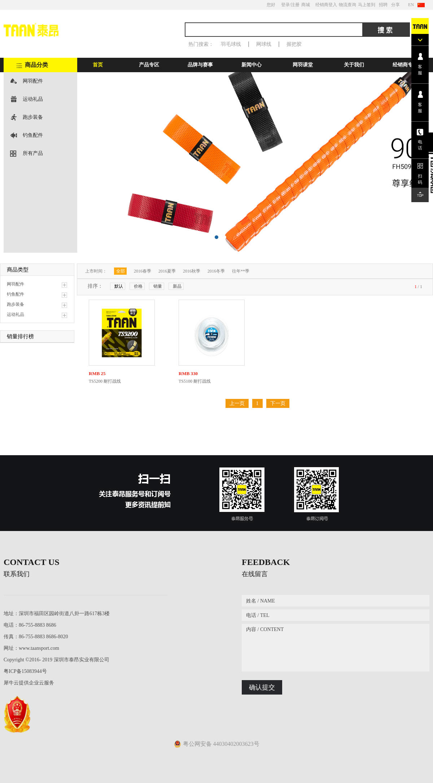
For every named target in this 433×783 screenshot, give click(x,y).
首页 (98, 65)
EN (411, 4)
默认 (118, 286)
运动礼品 (33, 99)
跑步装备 (33, 117)
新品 (177, 286)
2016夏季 (167, 271)
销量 (157, 286)
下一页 (277, 403)
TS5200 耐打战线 (105, 381)
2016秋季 (191, 271)
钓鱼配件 (33, 135)
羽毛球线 (231, 44)
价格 (138, 286)
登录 (285, 4)
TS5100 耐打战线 (195, 381)
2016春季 (142, 271)
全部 (120, 271)
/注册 (294, 4)
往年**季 (240, 271)
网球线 (263, 44)
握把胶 (294, 44)
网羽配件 (33, 81)
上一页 (237, 403)
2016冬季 (216, 271)
